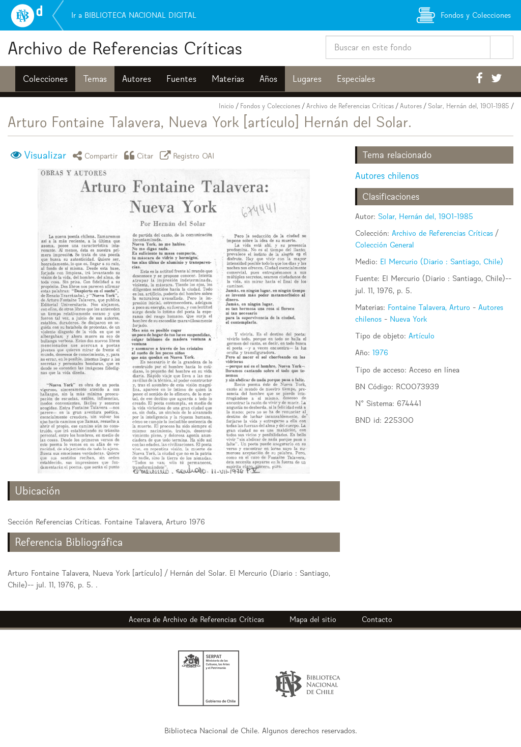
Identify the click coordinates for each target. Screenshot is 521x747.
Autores (136, 78)
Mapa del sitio (313, 619)
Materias (228, 78)
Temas (95, 78)
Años (268, 78)
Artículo (422, 335)
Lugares (307, 78)
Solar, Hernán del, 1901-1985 (468, 106)
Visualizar (45, 155)
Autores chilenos (387, 175)
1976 (380, 352)
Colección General (384, 245)
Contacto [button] (377, 619)
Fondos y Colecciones (270, 106)
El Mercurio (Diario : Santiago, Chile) (441, 261)
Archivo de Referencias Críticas (125, 48)
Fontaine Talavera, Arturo (429, 307)
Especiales (356, 78)
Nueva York (408, 319)
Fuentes (181, 78)
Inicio (226, 106)
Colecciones (45, 78)
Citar (140, 155)
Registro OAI (189, 155)
